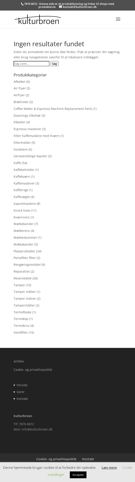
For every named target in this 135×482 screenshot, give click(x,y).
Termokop (21, 319)
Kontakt (22, 399)
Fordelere (21, 149)
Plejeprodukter (24, 251)
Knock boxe (22, 210)
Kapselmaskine (25, 203)
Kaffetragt (21, 190)
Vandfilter (21, 332)
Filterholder (22, 142)
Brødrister (21, 102)
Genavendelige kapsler (30, 156)
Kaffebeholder (24, 170)
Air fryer (20, 88)
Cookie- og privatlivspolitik (33, 370)
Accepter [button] (78, 475)
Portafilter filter (25, 258)
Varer (21, 392)
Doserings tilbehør (27, 115)
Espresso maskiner (27, 129)
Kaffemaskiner (24, 183)
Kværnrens (22, 217)
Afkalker (19, 81)
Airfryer (19, 95)
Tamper (19, 285)
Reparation (22, 271)
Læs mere (109, 467)
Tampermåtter (24, 305)
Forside (22, 385)
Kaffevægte (22, 197)
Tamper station (25, 298)
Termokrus (21, 325)
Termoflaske (22, 312)
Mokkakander (23, 244)
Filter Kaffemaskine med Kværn (36, 136)
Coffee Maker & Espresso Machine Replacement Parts (53, 109)
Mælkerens (22, 231)
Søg (54, 64)
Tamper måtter (25, 292)
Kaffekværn (22, 176)
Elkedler (19, 122)
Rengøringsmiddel (27, 264)
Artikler (19, 361)
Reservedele (23, 278)
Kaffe (17, 163)
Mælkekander (24, 224)
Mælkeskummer (25, 237)
